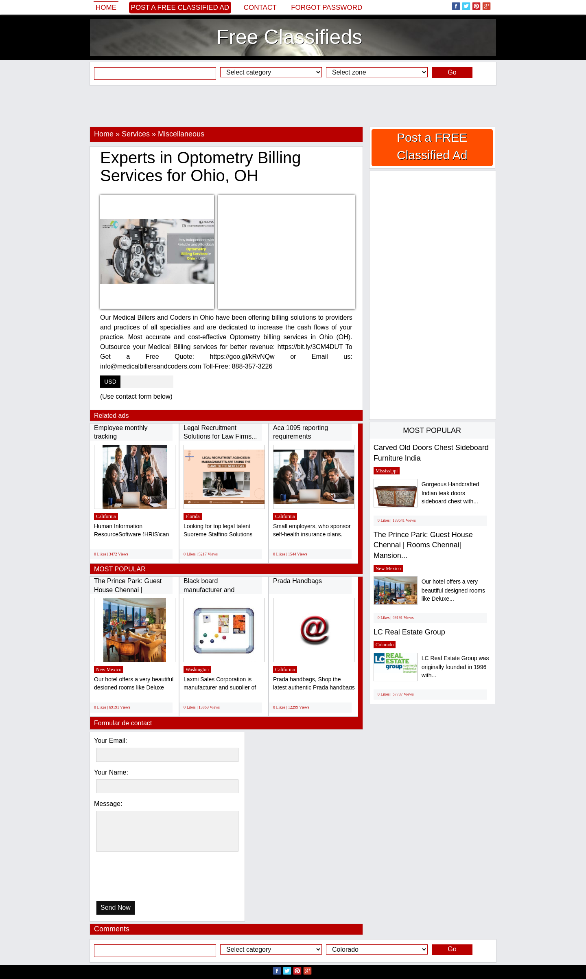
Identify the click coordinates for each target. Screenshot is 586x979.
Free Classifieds (289, 37)
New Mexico (108, 669)
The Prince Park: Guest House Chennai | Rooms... (128, 589)
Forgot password (326, 7)
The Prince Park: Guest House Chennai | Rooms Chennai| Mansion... (423, 545)
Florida (193, 516)
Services (136, 134)
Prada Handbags (297, 580)
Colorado (385, 645)
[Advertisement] (293, 106)
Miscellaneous (181, 134)
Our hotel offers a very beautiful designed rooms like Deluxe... (453, 590)
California (106, 516)
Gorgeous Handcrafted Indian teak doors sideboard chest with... (450, 493)
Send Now (116, 907)
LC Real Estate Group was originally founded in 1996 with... (455, 667)
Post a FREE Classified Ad (180, 7)
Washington (197, 669)
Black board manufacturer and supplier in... (209, 589)
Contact (260, 7)
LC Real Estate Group (409, 632)
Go (452, 72)
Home (106, 7)
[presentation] (138, 878)
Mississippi (387, 471)
